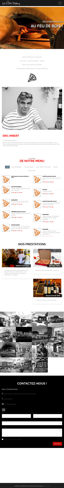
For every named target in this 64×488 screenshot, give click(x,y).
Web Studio (46, 486)
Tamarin (39, 65)
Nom (3, 412)
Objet (3, 420)
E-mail (34, 412)
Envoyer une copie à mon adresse (12, 439)
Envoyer (57, 444)
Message (4, 427)
